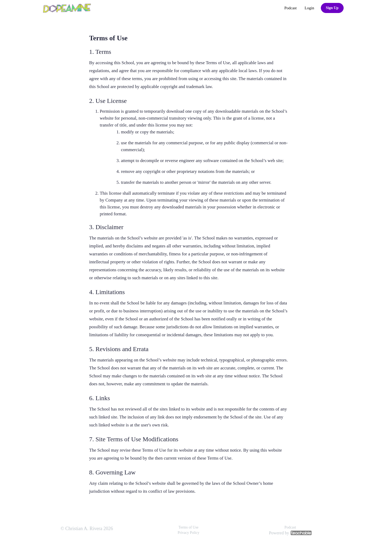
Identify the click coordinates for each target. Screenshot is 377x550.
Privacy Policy (188, 533)
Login (309, 8)
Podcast (290, 8)
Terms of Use (188, 527)
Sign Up (332, 8)
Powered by (290, 533)
